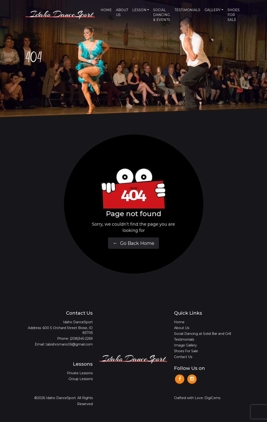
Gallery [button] (212, 10)
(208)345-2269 (81, 338)
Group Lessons (81, 379)
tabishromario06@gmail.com (69, 344)
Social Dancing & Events (161, 15)
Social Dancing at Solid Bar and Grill (202, 334)
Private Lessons (80, 373)
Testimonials (187, 10)
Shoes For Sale (233, 15)
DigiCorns (212, 398)
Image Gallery (185, 345)
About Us (122, 12)
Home (106, 10)
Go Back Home (133, 243)
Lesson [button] (139, 10)
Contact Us (183, 357)
